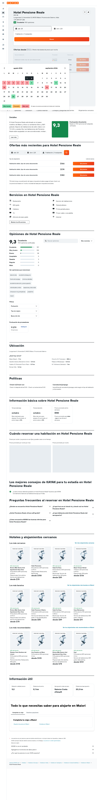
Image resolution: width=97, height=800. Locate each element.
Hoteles (24, 794)
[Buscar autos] (3, 17)
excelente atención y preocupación (20, 283)
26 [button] (27, 64)
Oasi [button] (75, 684)
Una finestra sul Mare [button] (38, 684)
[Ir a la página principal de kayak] (13, 3)
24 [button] (18, 64)
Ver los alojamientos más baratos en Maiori (80, 616)
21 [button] (36, 60)
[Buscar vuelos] (3, 9)
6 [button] (31, 51)
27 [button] (32, 64)
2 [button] (45, 46)
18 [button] (22, 60)
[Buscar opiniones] (62, 240)
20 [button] (32, 60)
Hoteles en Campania (56, 794)
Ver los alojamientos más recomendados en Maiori (78, 659)
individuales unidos (15, 287)
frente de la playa (15, 279)
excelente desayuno (25, 275)
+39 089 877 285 (19, 20)
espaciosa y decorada (29, 287)
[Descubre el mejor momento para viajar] (3, 30)
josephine (30, 292)
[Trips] (3, 39)
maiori (12, 296)
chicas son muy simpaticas (17, 292)
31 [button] (18, 69)
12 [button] (27, 55)
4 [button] (22, 51)
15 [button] (41, 55)
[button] (3, 3)
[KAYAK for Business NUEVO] (3, 34)
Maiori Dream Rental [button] (80, 599)
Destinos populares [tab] (32, 744)
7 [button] (36, 51)
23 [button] (45, 60)
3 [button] (18, 51)
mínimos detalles (27, 279)
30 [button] (45, 64)
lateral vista (13, 275)
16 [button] (45, 55)
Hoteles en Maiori (44, 755)
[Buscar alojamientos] (3, 13)
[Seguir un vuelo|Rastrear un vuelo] (3, 26)
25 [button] (22, 64)
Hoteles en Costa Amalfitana (71, 794)
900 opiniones (29, 22)
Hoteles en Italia (44, 794)
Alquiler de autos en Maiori (21, 755)
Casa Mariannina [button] (79, 641)
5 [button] (27, 51)
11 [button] (22, 55)
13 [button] (31, 55)
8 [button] (40, 51)
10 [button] (18, 55)
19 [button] (27, 60)
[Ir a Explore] (3, 22)
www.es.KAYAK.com (14, 794)
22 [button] (41, 60)
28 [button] (36, 64)
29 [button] (41, 64)
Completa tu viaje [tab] (17, 744)
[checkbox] (18, 328)
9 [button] (45, 51)
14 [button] (36, 55)
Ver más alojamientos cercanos (84, 574)
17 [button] (18, 60)
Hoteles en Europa (33, 794)
